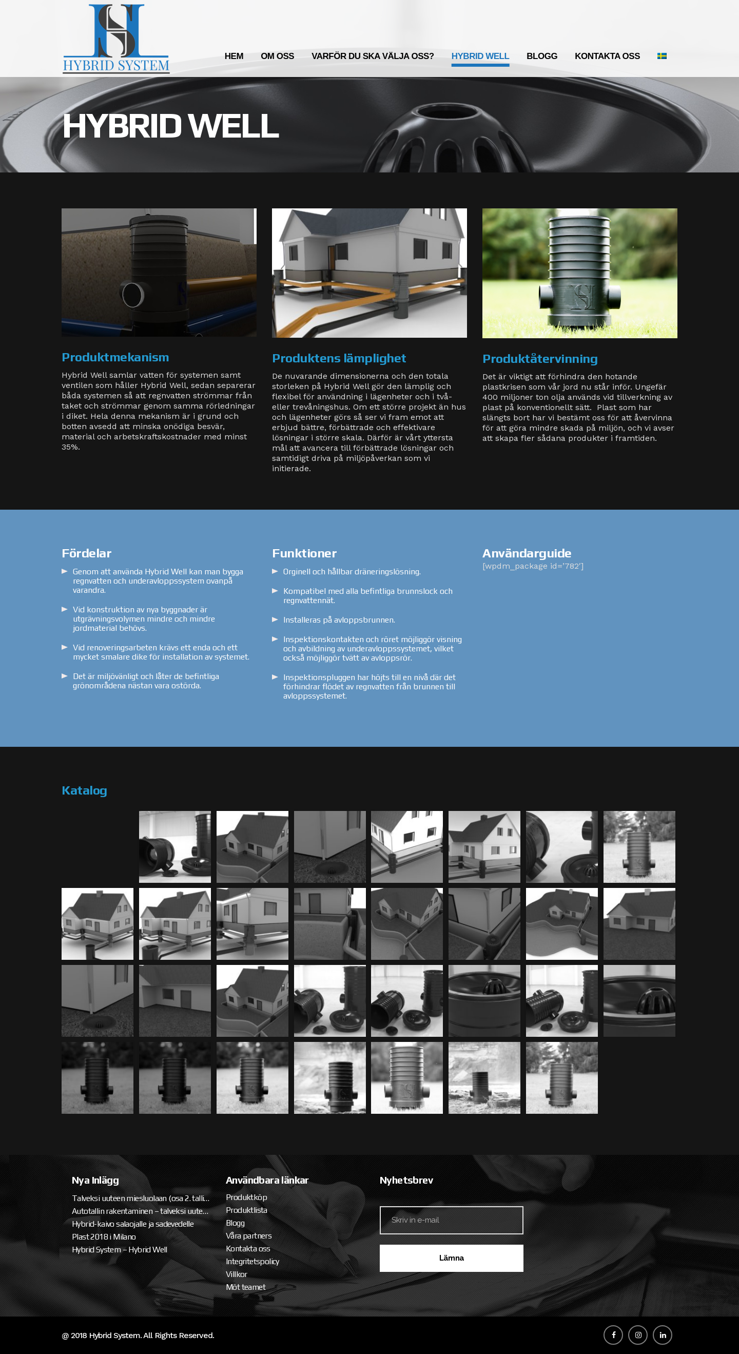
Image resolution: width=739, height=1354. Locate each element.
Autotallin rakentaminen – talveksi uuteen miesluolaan (141, 1211)
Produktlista (246, 1210)
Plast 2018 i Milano (104, 1237)
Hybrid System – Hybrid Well (119, 1249)
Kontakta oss (248, 1248)
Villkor (236, 1274)
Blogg (235, 1223)
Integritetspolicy (252, 1261)
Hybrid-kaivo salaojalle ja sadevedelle (132, 1224)
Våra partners (248, 1236)
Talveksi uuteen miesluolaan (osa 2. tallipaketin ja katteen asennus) (141, 1198)
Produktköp (246, 1197)
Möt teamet (245, 1287)
